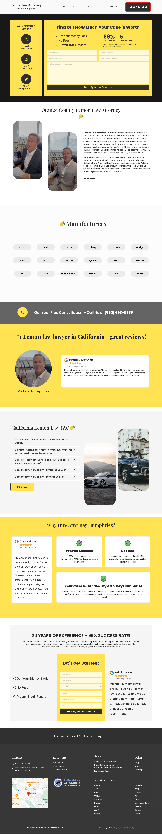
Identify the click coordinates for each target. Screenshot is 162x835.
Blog (118, 7)
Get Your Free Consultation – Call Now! (83, 313)
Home (58, 7)
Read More (89, 179)
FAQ (111, 7)
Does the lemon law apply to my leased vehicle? (40, 470)
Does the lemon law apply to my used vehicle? (40, 477)
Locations (103, 7)
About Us (67, 7)
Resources (92, 7)
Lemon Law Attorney (26, 6)
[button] (45, 443)
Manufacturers (79, 7)
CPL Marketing (127, 828)
